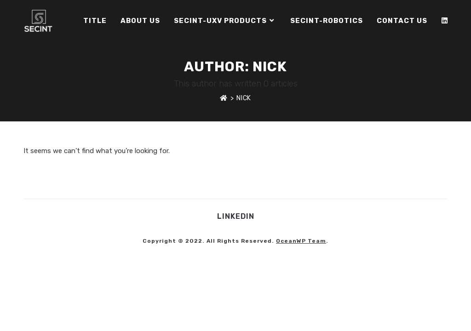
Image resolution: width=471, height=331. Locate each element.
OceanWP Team (301, 241)
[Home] (224, 98)
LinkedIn (235, 216)
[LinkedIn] (444, 20)
